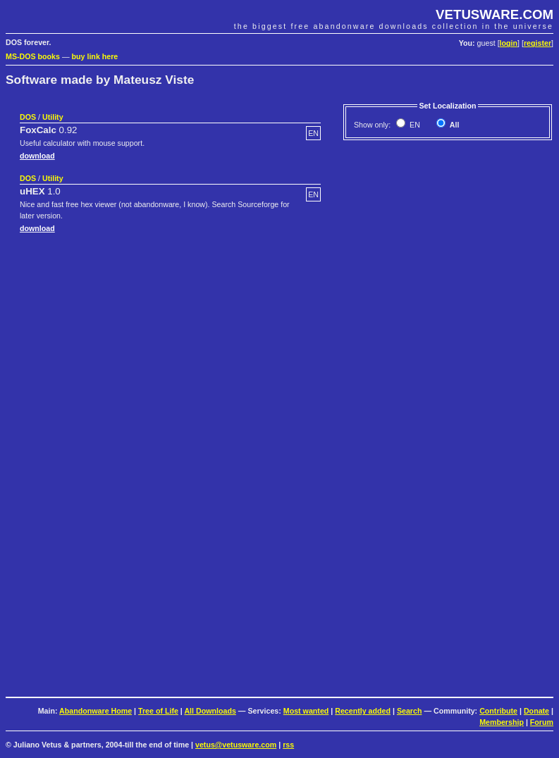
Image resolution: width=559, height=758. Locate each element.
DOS (28, 117)
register (537, 43)
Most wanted (306, 711)
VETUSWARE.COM (494, 14)
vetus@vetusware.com (235, 744)
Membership (501, 722)
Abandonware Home (95, 711)
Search (409, 711)
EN (413, 124)
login (508, 43)
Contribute (498, 711)
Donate (536, 711)
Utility (52, 117)
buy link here (95, 56)
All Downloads (209, 711)
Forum (541, 722)
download (37, 155)
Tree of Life (158, 711)
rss (288, 744)
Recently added (363, 711)
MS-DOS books (33, 56)
